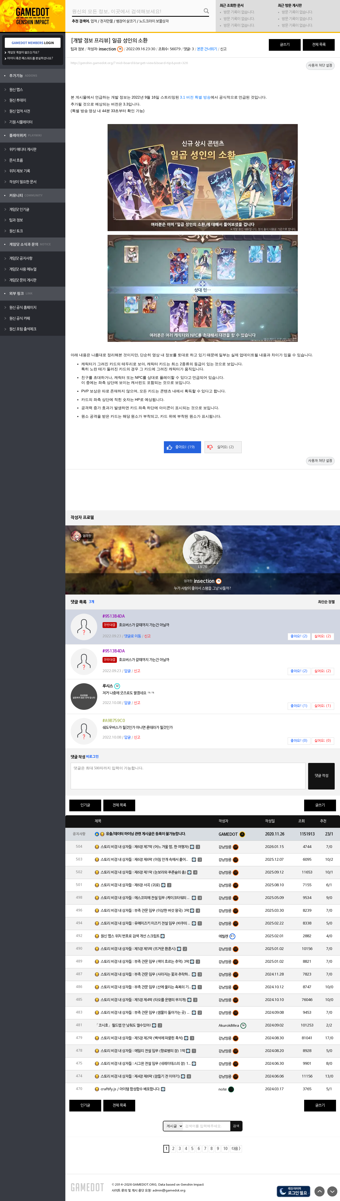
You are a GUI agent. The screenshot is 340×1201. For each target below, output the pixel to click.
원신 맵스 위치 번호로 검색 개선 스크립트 (130, 936)
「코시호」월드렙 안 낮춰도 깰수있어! (123, 1026)
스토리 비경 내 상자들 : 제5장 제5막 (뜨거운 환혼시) (138, 949)
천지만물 (106, 21)
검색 (236, 1126)
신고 (223, 49)
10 (225, 1149)
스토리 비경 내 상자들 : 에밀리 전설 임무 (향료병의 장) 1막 (143, 1051)
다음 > (236, 1149)
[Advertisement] (203, 82)
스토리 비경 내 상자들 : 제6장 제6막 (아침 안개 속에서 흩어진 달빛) (146, 860)
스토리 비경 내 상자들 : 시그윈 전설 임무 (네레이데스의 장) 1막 (146, 1064)
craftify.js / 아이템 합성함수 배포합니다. (130, 1089)
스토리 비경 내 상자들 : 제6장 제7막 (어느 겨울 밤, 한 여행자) (145, 847)
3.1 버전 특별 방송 (195, 97)
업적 (94, 21)
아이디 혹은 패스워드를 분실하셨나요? (30, 58)
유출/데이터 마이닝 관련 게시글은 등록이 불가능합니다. (146, 834)
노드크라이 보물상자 (154, 21)
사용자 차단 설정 (320, 65)
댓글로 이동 (132, 636)
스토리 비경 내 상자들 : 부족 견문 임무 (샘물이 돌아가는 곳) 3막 (146, 1013)
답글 (127, 671)
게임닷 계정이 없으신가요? (23, 52)
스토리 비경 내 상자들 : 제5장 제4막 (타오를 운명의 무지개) (143, 1000)
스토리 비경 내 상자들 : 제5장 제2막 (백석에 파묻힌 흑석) (142, 1038)
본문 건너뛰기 (207, 49)
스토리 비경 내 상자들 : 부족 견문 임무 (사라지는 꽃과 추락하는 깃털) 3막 (146, 975)
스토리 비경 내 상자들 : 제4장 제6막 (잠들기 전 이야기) (140, 1077)
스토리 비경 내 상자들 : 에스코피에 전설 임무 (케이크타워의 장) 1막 (146, 898)
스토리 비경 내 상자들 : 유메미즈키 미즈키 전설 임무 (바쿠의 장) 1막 (146, 924)
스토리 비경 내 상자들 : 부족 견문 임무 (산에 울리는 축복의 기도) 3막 (146, 987)
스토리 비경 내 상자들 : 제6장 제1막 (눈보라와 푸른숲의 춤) (143, 873)
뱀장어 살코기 (126, 21)
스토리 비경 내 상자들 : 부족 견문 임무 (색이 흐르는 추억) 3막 (145, 962)
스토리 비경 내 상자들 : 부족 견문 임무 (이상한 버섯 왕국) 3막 (145, 911)
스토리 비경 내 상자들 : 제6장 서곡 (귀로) (130, 885)
